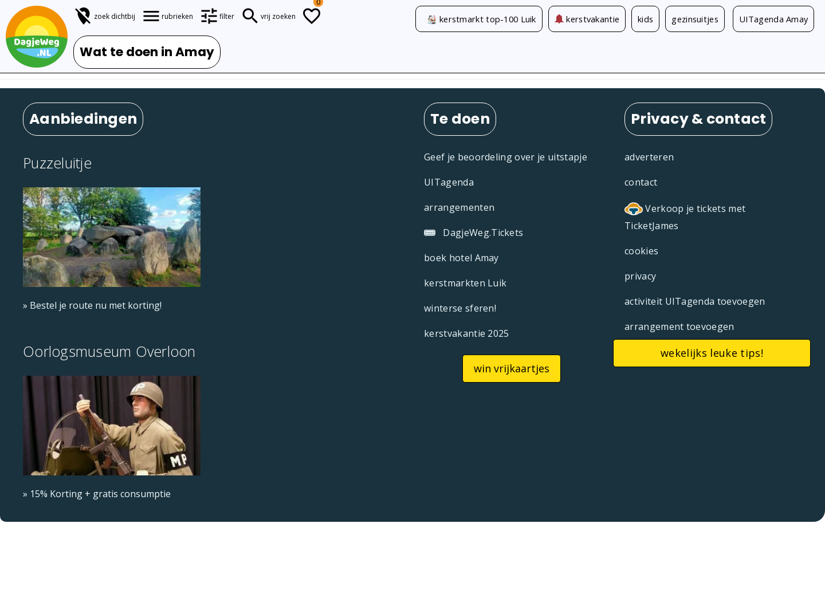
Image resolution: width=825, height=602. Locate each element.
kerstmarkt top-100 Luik (487, 19)
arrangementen (459, 207)
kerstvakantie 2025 (466, 333)
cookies (641, 251)
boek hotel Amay (461, 257)
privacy (640, 276)
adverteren (649, 157)
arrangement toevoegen (679, 326)
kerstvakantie (587, 19)
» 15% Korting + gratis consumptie (97, 493)
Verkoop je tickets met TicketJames (684, 216)
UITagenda (449, 182)
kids (645, 19)
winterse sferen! (460, 308)
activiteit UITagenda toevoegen (694, 301)
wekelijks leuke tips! (712, 353)
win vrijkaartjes (511, 368)
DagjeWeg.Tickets (473, 232)
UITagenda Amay (773, 19)
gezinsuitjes (694, 19)
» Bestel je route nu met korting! (92, 305)
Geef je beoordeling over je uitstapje (505, 157)
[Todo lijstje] (311, 16)
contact (640, 182)
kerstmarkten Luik (465, 283)
